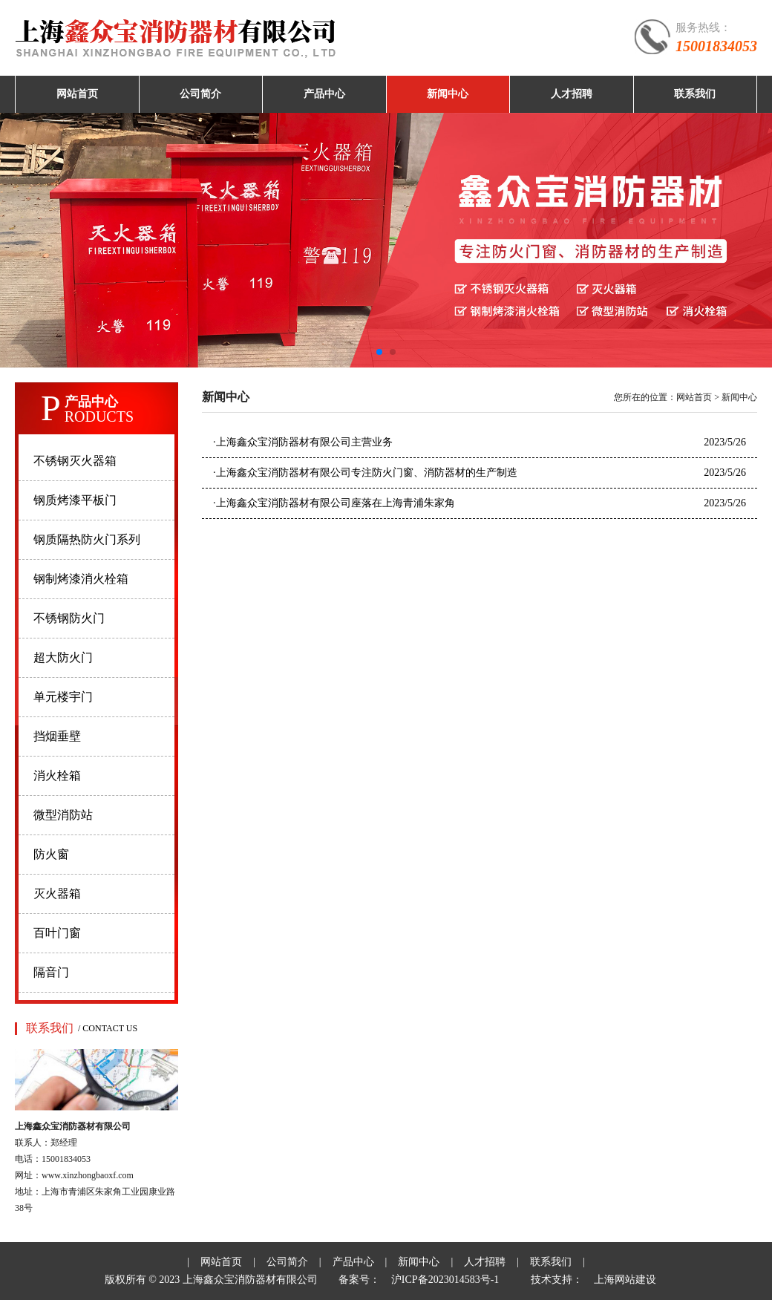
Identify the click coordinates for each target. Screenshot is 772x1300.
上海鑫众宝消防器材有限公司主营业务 (303, 442)
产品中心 (324, 93)
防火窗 (51, 854)
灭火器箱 (57, 893)
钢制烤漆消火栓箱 (80, 578)
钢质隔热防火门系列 (86, 539)
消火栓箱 (57, 775)
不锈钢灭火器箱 (75, 460)
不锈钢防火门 (69, 618)
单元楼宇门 (63, 696)
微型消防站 (63, 815)
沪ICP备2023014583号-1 (445, 1279)
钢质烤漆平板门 (75, 500)
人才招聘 (571, 93)
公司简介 (200, 93)
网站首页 (77, 93)
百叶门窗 (57, 933)
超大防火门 (63, 657)
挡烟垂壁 (57, 736)
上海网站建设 (625, 1279)
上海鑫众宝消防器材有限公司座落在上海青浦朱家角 (334, 503)
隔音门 (51, 972)
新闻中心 (447, 93)
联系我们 (695, 93)
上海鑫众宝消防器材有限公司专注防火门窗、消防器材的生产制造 (365, 472)
